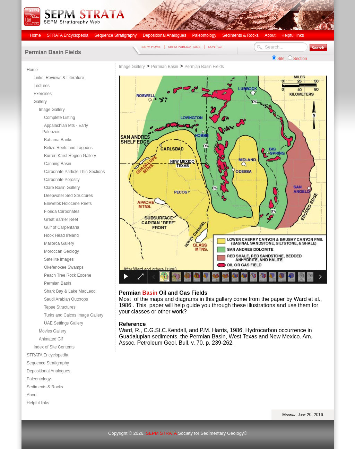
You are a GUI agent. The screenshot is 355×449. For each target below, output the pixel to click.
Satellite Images (58, 259)
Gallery (40, 101)
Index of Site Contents (54, 347)
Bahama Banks (58, 139)
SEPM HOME (151, 47)
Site (281, 58)
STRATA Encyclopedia (47, 355)
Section (300, 58)
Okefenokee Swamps (64, 267)
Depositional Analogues (48, 371)
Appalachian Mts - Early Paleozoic (65, 128)
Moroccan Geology (61, 251)
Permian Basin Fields (204, 66)
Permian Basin (57, 283)
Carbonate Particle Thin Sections (74, 171)
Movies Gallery (52, 331)
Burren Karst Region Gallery (70, 155)
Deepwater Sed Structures (68, 195)
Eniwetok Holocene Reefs (68, 203)
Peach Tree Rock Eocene (67, 275)
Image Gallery (52, 109)
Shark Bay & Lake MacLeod (70, 291)
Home (32, 69)
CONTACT (215, 47)
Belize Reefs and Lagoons (68, 147)
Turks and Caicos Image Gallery (73, 315)
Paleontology (39, 379)
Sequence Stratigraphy (48, 363)
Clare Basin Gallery (62, 187)
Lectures (42, 85)
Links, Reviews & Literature (59, 77)
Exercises (43, 93)
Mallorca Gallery (59, 243)
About (32, 394)
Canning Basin (57, 163)
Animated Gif (51, 339)
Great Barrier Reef (61, 219)
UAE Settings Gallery (63, 323)
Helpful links (38, 402)
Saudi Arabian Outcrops (66, 299)
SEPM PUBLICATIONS (184, 47)
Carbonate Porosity (62, 179)
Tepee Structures (60, 307)
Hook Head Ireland (61, 235)
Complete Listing (59, 117)
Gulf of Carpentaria (61, 227)
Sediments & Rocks (45, 387)
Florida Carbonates (61, 211)
